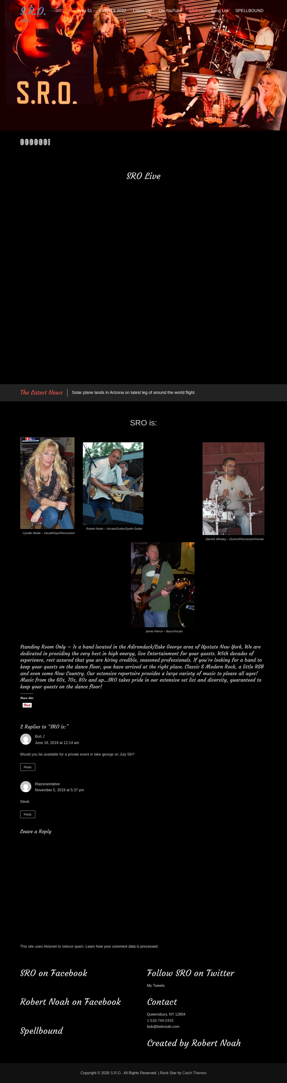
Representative (47, 784)
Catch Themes (194, 1073)
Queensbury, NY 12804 (166, 1014)
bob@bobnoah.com (163, 1027)
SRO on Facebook (53, 973)
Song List (219, 10)
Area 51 (84, 10)
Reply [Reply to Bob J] (28, 767)
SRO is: (63, 10)
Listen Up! (142, 10)
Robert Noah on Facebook (70, 1001)
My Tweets (156, 986)
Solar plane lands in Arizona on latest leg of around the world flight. (134, 392)
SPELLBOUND (249, 10)
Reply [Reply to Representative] (28, 814)
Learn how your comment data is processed (121, 946)
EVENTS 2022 (112, 10)
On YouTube (170, 10)
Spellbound (41, 1030)
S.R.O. (33, 11)
